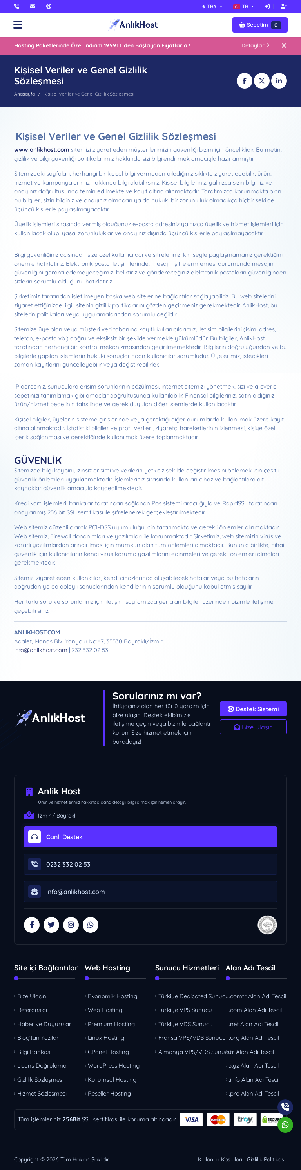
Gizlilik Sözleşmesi (40, 1079)
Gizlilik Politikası (266, 1159)
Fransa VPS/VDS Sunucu (188, 1037)
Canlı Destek (55, 836)
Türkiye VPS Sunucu (185, 1010)
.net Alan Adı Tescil (253, 1024)
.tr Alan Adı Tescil (251, 1052)
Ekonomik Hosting (112, 996)
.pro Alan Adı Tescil (254, 1093)
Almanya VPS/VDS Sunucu (188, 1052)
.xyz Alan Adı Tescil (254, 1065)
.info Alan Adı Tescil (254, 1079)
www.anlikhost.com (41, 149)
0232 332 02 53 (59, 864)
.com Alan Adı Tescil (255, 1010)
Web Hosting (105, 1010)
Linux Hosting (106, 1037)
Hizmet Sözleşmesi (42, 1093)
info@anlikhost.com (40, 650)
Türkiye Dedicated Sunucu (188, 996)
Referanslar (32, 1010)
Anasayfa (24, 94)
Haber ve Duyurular (44, 1024)
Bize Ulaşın (253, 727)
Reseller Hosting (109, 1093)
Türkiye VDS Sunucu (185, 1024)
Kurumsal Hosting (112, 1079)
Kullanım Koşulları (220, 1159)
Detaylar (255, 45)
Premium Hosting (111, 1024)
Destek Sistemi (253, 709)
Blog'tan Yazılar (38, 1037)
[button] (243, 6)
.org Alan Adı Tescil (254, 1037)
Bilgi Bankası (34, 1052)
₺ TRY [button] (210, 6)
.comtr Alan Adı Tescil (257, 996)
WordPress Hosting (114, 1065)
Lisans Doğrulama (42, 1065)
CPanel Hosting (108, 1052)
